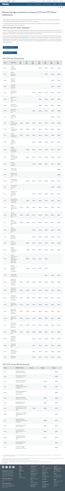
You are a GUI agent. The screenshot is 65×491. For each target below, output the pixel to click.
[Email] (62, 7)
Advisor (13, 1)
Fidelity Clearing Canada (6, 483)
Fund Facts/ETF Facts (34, 469)
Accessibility (44, 474)
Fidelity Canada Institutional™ (7, 478)
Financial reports (33, 475)
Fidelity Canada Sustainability (33, 486)
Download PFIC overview (8, 52)
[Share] (58, 7)
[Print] (60, 7)
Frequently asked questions (9, 47)
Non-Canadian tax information (45, 486)
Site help (20, 474)
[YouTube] (10, 467)
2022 (40, 68)
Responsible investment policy (34, 479)
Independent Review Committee (34, 471)
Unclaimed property (45, 476)
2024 (52, 68)
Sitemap (20, 476)
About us (20, 466)
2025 (58, 68)
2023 (46, 68)
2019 (21, 123)
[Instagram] (13, 467)
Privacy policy (44, 469)
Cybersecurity (44, 479)
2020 (27, 123)
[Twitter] (6, 467)
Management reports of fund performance (34, 474)
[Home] (3, 7)
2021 (34, 92)
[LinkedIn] (3, 467)
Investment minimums (34, 482)
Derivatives (32, 481)
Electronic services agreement (45, 473)
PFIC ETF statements (45, 484)
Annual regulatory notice (35, 484)
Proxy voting (33, 477)
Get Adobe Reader (22, 477)
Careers (20, 469)
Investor (8, 1)
